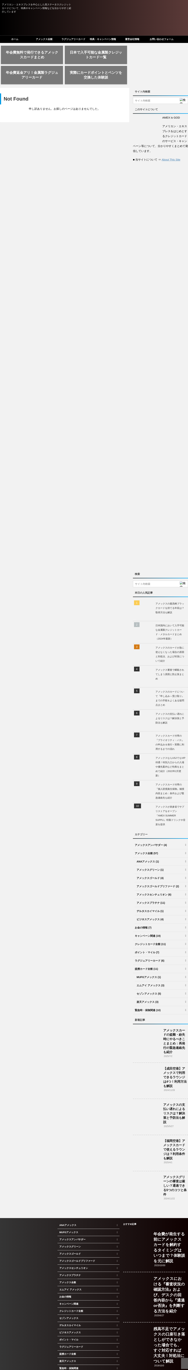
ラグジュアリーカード (73, 39)
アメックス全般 (44, 39)
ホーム (14, 39)
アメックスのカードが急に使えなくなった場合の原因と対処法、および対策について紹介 (170, 637)
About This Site (171, 142)
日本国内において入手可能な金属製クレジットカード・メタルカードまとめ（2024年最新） (170, 615)
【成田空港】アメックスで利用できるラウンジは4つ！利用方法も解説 (175, 1060)
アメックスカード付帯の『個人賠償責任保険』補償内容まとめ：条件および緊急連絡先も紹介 (170, 774)
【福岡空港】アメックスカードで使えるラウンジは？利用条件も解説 (174, 1132)
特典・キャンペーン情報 (103, 39)
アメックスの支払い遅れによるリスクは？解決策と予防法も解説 (170, 701)
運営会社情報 (132, 39)
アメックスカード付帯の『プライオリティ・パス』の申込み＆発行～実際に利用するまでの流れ (170, 725)
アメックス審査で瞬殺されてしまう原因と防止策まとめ (170, 657)
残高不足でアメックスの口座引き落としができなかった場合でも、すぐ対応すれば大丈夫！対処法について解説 (169, 1328)
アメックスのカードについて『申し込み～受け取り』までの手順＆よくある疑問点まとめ (170, 681)
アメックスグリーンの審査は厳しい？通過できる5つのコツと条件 (175, 1168)
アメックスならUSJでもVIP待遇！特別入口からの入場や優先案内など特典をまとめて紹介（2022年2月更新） (170, 750)
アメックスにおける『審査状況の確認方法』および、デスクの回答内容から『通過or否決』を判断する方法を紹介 (169, 1278)
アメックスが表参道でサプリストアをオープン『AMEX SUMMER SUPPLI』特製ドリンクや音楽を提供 (170, 798)
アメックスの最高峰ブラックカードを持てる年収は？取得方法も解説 (170, 591)
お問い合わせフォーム (161, 39)
